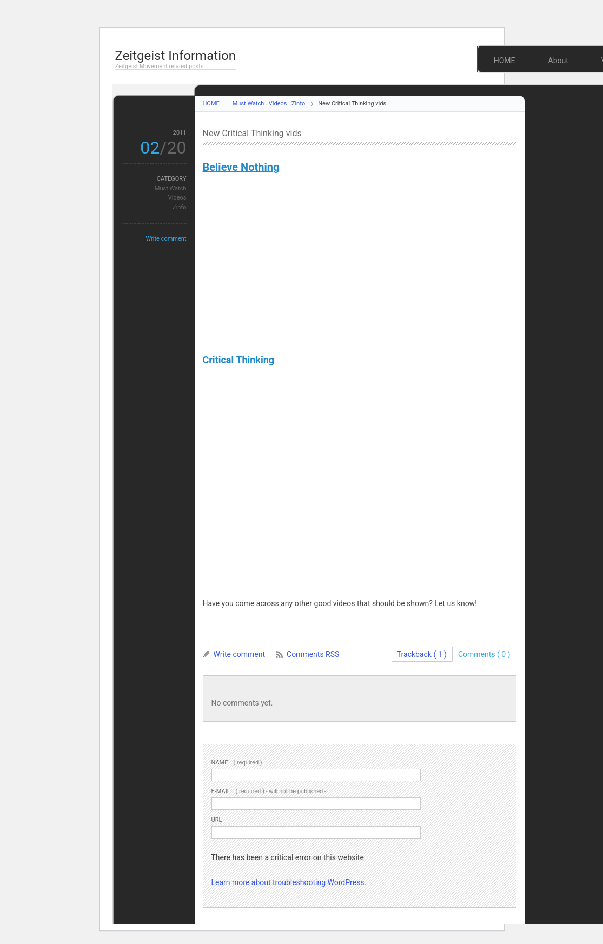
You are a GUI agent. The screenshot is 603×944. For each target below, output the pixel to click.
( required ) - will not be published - (269, 791)
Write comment (165, 238)
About (558, 60)
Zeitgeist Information (175, 55)
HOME (504, 60)
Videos (278, 103)
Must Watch (248, 103)
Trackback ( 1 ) (422, 654)
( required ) (236, 762)
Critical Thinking (239, 359)
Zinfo (298, 103)
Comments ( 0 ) (484, 654)
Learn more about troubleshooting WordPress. (289, 882)
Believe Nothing (241, 167)
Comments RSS (313, 654)
